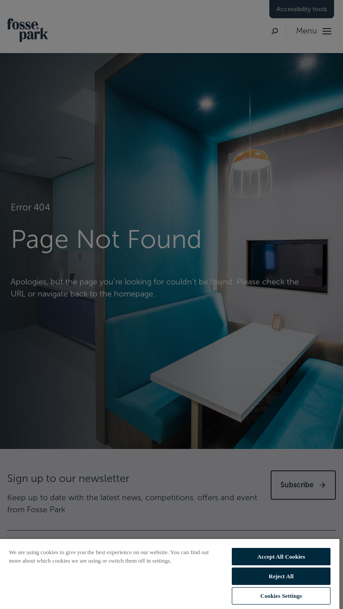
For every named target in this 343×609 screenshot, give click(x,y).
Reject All (281, 576)
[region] (169, 573)
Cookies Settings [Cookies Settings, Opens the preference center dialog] (281, 596)
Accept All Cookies (281, 556)
